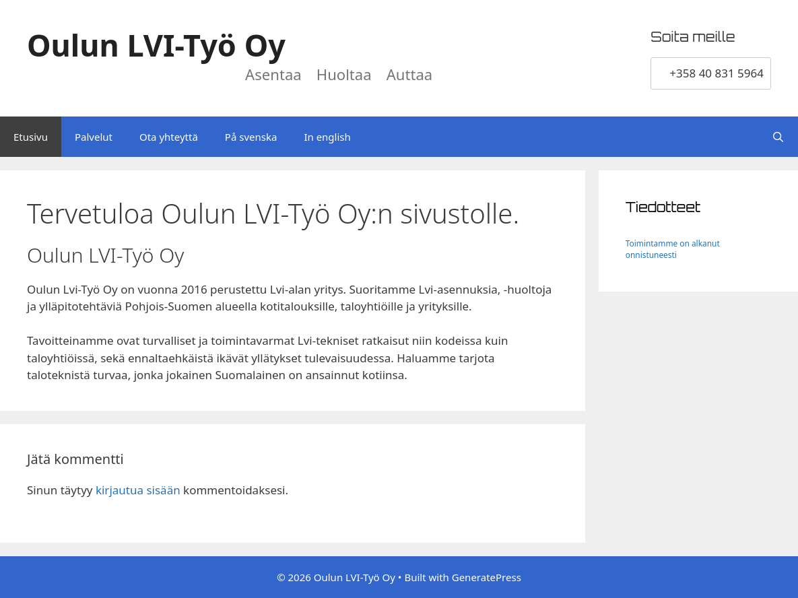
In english (327, 136)
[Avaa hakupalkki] (778, 137)
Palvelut (93, 136)
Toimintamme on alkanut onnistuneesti (673, 249)
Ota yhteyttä (168, 136)
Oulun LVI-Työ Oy (156, 44)
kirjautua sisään (138, 490)
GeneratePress (486, 577)
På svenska (251, 136)
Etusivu (30, 136)
